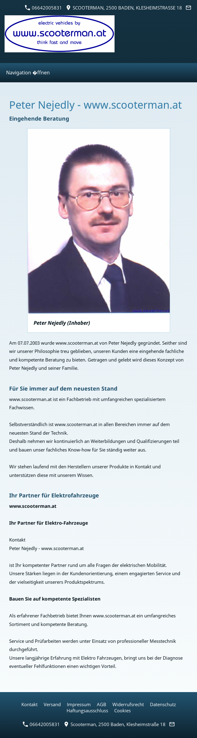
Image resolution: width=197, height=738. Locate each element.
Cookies (122, 710)
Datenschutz (163, 704)
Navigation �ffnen (28, 72)
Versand (52, 704)
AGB (101, 704)
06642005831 (43, 8)
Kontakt (29, 704)
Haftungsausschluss (87, 710)
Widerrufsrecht (128, 704)
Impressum (79, 704)
